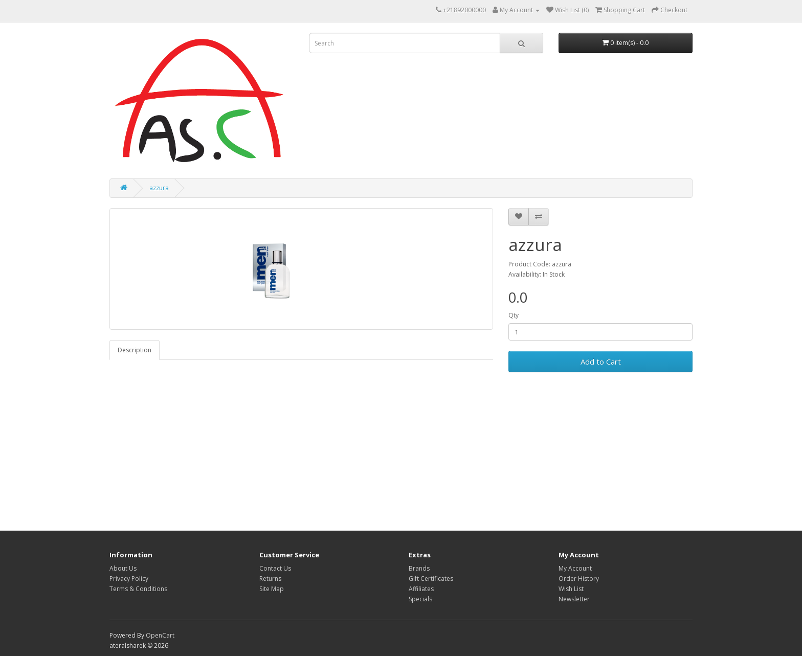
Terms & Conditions (138, 588)
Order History (579, 578)
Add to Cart (601, 361)
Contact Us (275, 568)
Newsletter (574, 599)
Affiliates (421, 588)
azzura (159, 188)
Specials (420, 599)
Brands (419, 568)
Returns (270, 578)
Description (134, 350)
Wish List (571, 588)
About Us (123, 568)
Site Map (271, 588)
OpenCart (160, 635)
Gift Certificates (431, 578)
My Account (575, 568)
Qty (513, 315)
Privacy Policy (128, 578)
